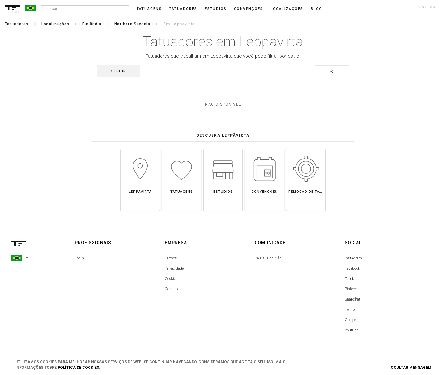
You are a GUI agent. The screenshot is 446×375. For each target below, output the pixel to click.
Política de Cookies (78, 367)
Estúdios (216, 9)
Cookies (171, 279)
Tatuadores (183, 9)
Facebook (352, 268)
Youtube (351, 330)
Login (79, 258)
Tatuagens (149, 9)
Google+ (351, 320)
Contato (171, 289)
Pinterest (352, 289)
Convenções (248, 9)
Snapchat (352, 299)
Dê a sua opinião (268, 258)
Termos (171, 258)
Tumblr (351, 279)
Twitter (350, 309)
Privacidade (174, 268)
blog (316, 9)
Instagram (353, 258)
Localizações (287, 9)
